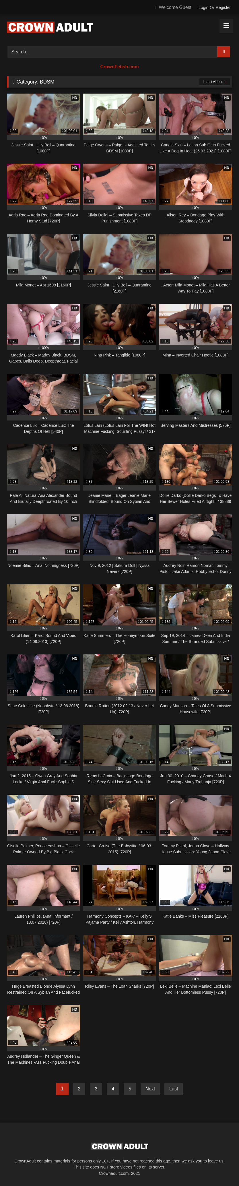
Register (223, 7)
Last (173, 1088)
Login (203, 7)
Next (150, 1088)
